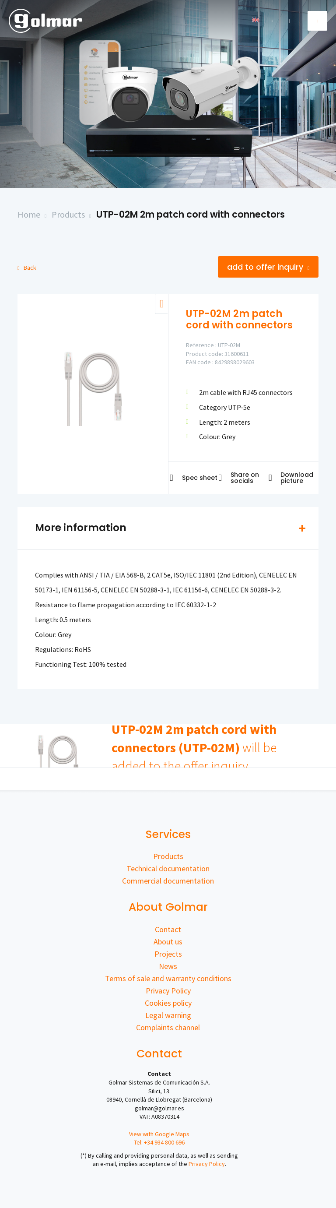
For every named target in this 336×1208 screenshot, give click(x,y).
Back (27, 267)
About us (168, 942)
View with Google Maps (159, 1134)
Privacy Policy (168, 991)
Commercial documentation (168, 881)
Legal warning (168, 1015)
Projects (168, 954)
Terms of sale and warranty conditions (168, 978)
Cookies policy (168, 1003)
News (168, 966)
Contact (168, 929)
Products (68, 214)
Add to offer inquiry (268, 266)
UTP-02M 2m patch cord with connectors (190, 214)
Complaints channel (168, 1027)
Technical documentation (168, 868)
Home (29, 214)
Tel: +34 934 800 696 (159, 1142)
